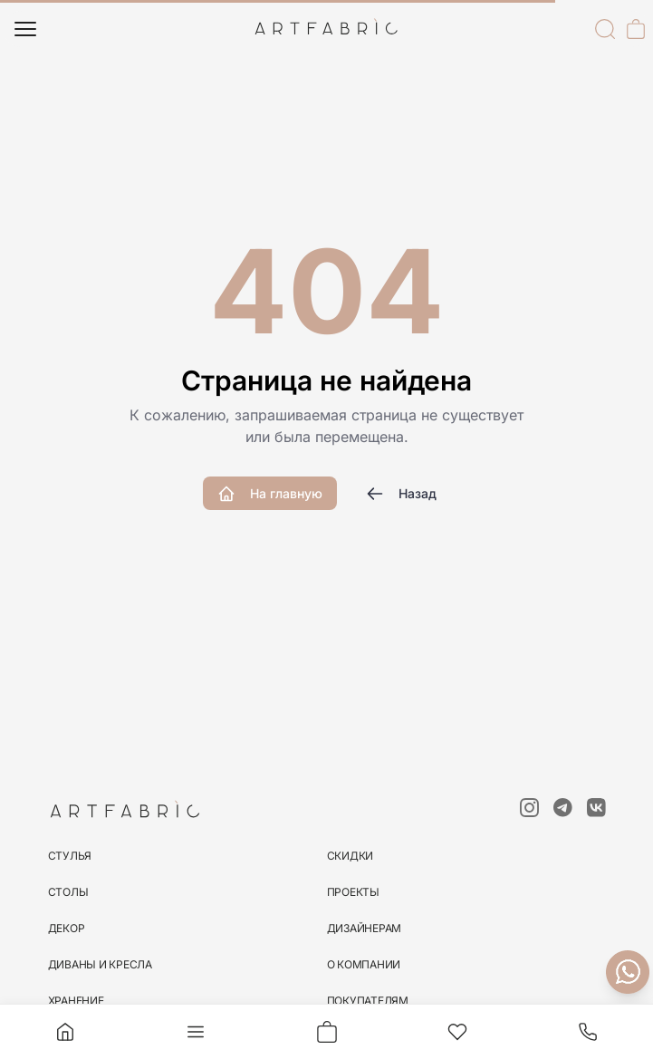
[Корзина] (636, 29)
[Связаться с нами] (627, 972)
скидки (350, 855)
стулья (70, 855)
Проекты (353, 892)
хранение (76, 1000)
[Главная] (65, 1032)
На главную (269, 494)
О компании (364, 964)
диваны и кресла (100, 964)
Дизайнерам (364, 928)
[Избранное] (457, 1032)
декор (66, 928)
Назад (401, 494)
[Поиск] (605, 29)
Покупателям (367, 1000)
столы (68, 892)
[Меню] (25, 29)
